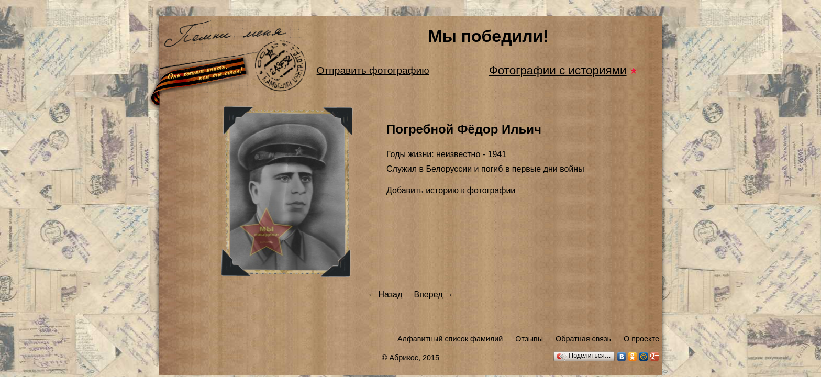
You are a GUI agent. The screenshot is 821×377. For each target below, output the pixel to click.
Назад (390, 294)
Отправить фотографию (373, 70)
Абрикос (404, 357)
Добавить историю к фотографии (450, 190)
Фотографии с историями (558, 70)
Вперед (428, 294)
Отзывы (529, 339)
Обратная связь (583, 339)
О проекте (641, 339)
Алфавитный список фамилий (450, 339)
